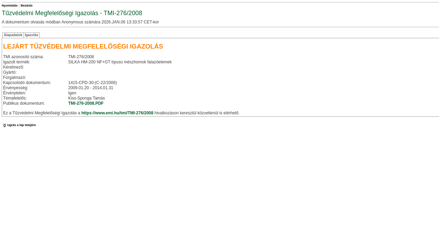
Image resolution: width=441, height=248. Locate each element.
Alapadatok (13, 35)
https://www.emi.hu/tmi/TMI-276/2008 (117, 113)
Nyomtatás (10, 5)
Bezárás (27, 5)
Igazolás (31, 35)
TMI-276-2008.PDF (86, 103)
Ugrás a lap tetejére (19, 125)
